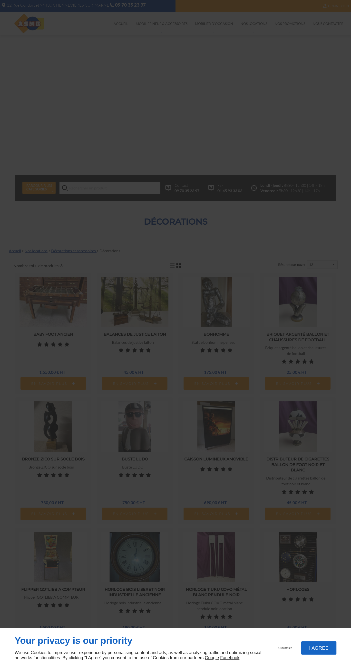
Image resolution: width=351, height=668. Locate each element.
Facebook (229, 657)
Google (212, 657)
